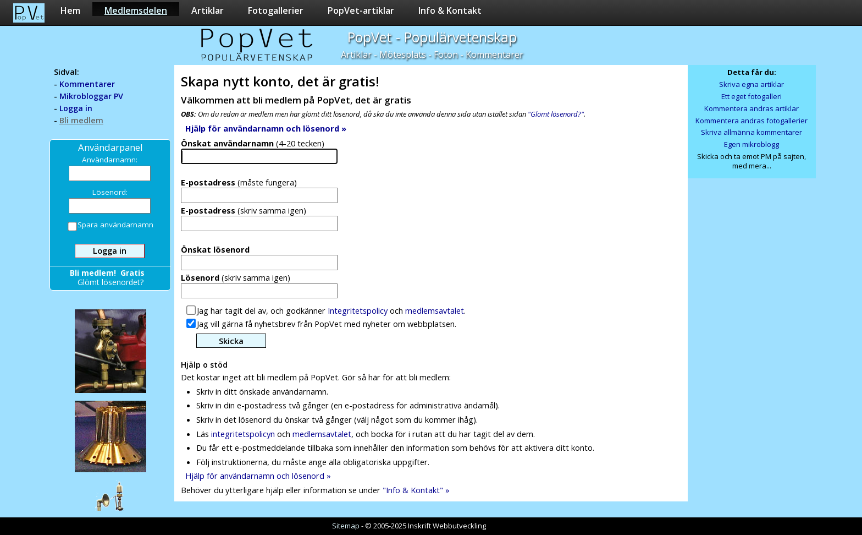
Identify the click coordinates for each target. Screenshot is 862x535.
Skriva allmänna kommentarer (751, 132)
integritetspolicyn (243, 433)
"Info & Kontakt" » (416, 489)
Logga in (75, 108)
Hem (70, 10)
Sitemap (346, 526)
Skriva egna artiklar (751, 84)
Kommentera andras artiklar (751, 108)
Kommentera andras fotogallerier (751, 120)
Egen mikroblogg (751, 144)
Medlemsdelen (135, 10)
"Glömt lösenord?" (556, 114)
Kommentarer (87, 84)
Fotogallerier (275, 10)
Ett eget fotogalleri (751, 96)
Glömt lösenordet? (110, 282)
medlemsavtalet (434, 310)
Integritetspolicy (358, 310)
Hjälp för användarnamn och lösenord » (258, 475)
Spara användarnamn (111, 225)
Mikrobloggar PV (91, 96)
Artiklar (207, 10)
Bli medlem (81, 120)
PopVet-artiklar (361, 10)
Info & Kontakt (450, 10)
